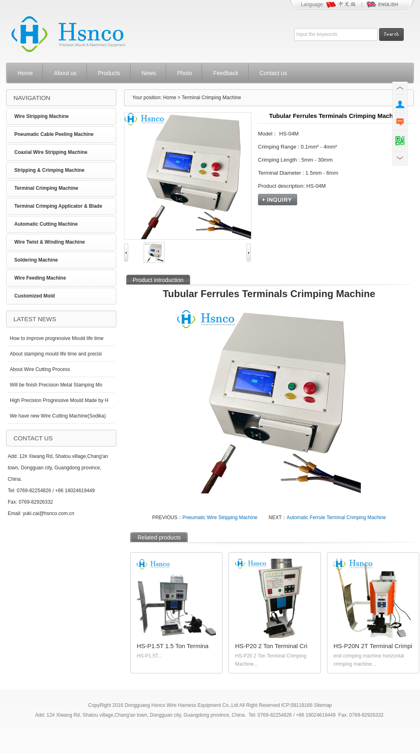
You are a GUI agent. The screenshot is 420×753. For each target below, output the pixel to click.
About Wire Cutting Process (40, 369)
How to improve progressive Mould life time (56, 338)
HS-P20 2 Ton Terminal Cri (271, 645)
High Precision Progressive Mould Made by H (59, 400)
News (149, 73)
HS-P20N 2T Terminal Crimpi (372, 645)
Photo (184, 73)
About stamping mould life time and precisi (56, 354)
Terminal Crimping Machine (46, 188)
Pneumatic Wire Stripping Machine (220, 517)
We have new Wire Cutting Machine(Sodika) (58, 416)
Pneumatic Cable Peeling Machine (53, 134)
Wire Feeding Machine (40, 278)
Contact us (273, 73)
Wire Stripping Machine (41, 116)
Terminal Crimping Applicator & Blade (58, 206)
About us (65, 73)
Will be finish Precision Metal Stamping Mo (56, 385)
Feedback (225, 73)
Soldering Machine (36, 260)
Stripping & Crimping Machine (49, 170)
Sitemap (323, 705)
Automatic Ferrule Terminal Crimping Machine (336, 517)
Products (109, 73)
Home (25, 73)
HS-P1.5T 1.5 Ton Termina (173, 645)
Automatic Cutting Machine (46, 224)
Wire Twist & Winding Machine (49, 242)
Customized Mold (34, 296)
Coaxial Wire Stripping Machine (50, 152)
